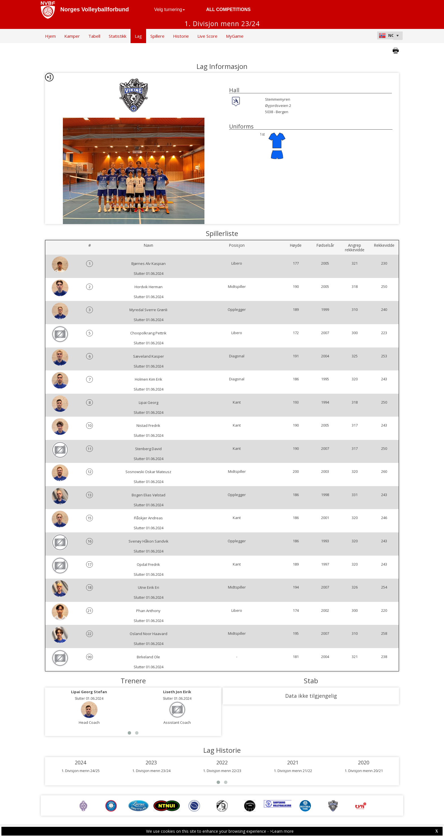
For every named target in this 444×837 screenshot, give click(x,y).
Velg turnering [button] (169, 9)
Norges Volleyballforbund (94, 9)
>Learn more (282, 831)
